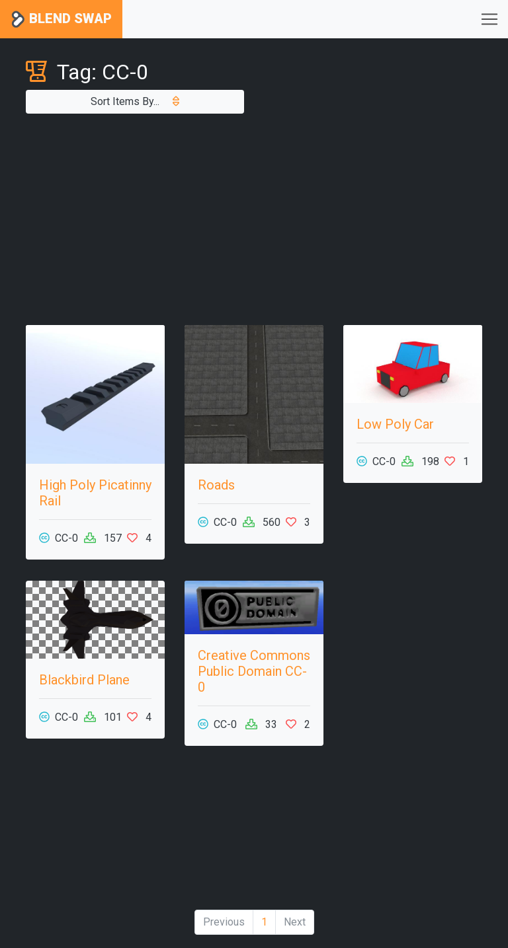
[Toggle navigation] (489, 19)
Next (295, 922)
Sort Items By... (135, 101)
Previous (224, 922)
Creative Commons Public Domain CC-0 (254, 671)
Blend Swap (61, 19)
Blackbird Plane (84, 680)
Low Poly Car (395, 424)
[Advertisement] (254, 219)
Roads (216, 485)
